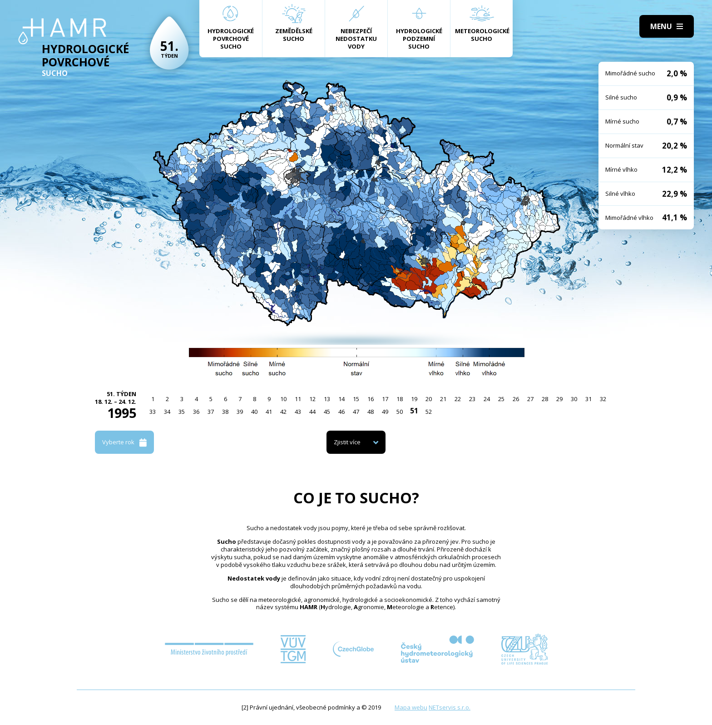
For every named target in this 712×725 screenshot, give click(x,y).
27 (530, 399)
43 (298, 411)
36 (196, 411)
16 (370, 399)
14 (341, 399)
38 (225, 411)
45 (327, 411)
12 (312, 399)
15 (356, 399)
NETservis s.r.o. (449, 707)
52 (428, 411)
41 (269, 411)
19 (414, 399)
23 (472, 399)
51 (414, 411)
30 (574, 399)
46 (341, 411)
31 (588, 399)
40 (254, 411)
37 (211, 411)
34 (167, 411)
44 (312, 411)
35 (181, 411)
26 (516, 399)
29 (559, 399)
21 (443, 399)
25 (501, 399)
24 (487, 399)
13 (327, 399)
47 (356, 411)
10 (283, 399)
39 (240, 411)
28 (545, 399)
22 (458, 399)
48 (370, 411)
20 (428, 399)
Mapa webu (411, 707)
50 (399, 411)
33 (152, 411)
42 (283, 411)
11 (298, 399)
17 (385, 399)
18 (399, 399)
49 (385, 411)
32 (603, 399)
